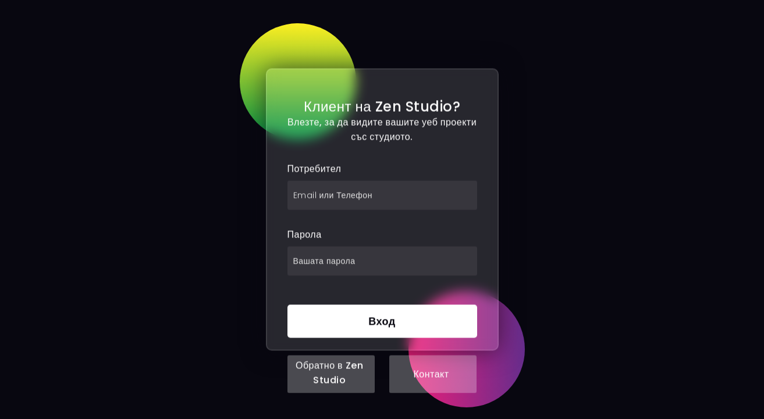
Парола (304, 235)
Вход (382, 321)
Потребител (314, 169)
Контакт (431, 374)
